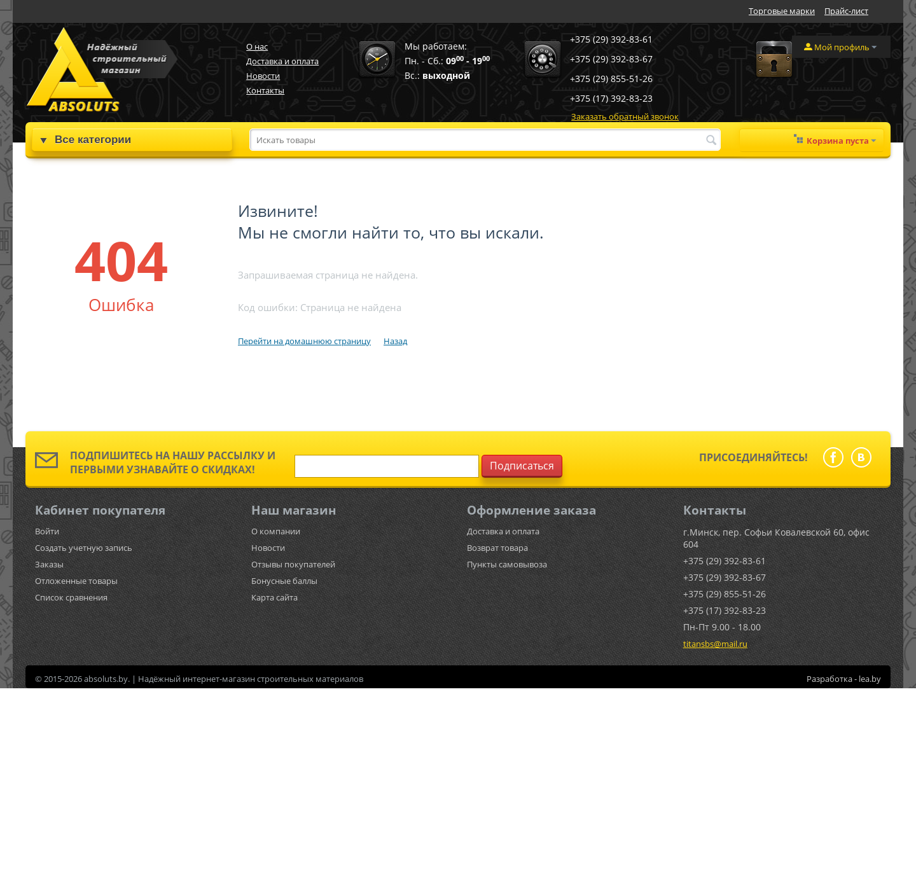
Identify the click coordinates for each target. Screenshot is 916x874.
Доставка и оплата (282, 61)
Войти (47, 531)
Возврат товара (497, 547)
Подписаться (522, 466)
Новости (263, 75)
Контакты (265, 90)
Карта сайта (274, 597)
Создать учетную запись (83, 547)
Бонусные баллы (284, 580)
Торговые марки (782, 11)
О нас (257, 46)
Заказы (49, 564)
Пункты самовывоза (507, 564)
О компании (275, 531)
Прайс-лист (846, 11)
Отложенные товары (76, 580)
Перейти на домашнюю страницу (304, 341)
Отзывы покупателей (293, 564)
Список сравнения (71, 597)
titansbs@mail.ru (715, 643)
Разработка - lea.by (844, 678)
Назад (395, 341)
